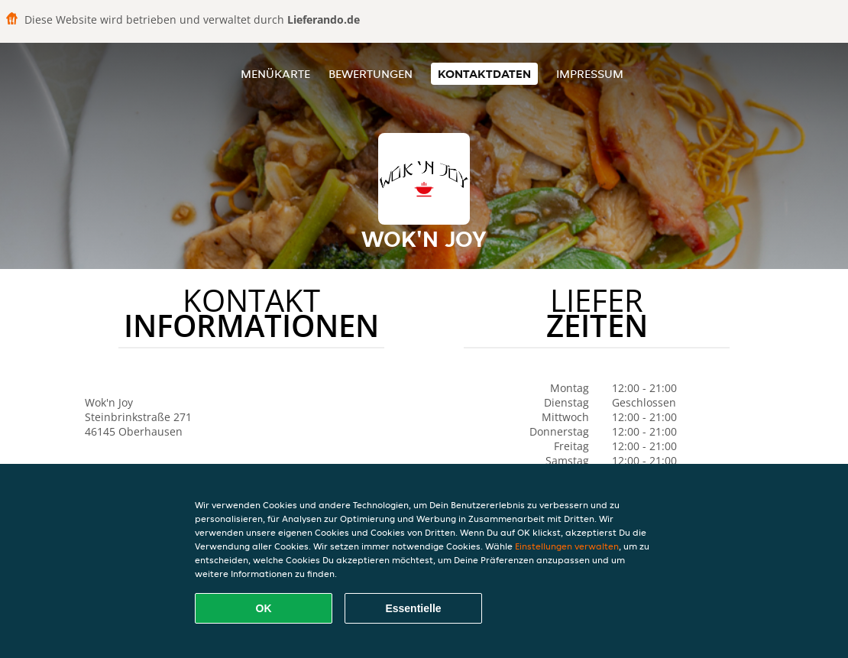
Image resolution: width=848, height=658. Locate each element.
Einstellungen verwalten (567, 546)
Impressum (589, 74)
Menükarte (275, 74)
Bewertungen (371, 74)
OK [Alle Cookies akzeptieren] (264, 608)
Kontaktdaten (484, 74)
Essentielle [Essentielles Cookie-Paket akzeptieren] (413, 608)
